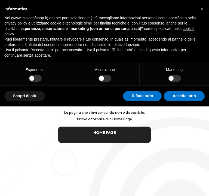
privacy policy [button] (15, 23)
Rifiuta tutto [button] (142, 96)
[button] (202, 8)
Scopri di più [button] (24, 96)
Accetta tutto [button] (184, 96)
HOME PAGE (104, 132)
